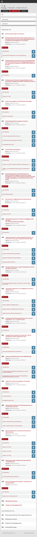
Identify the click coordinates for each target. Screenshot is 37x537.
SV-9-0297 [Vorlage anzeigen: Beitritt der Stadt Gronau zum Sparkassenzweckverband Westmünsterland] (5, 439)
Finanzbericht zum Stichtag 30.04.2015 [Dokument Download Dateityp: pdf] (10, 496)
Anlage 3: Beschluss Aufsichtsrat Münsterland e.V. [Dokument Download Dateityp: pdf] (12, 313)
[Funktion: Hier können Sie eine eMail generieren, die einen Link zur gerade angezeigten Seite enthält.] (2, 15)
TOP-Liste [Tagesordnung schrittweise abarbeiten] (23, 11)
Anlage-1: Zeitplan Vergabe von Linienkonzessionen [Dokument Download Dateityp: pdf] (12, 425)
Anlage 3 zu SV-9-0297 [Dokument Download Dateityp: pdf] (7, 455)
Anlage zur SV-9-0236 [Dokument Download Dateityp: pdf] (7, 214)
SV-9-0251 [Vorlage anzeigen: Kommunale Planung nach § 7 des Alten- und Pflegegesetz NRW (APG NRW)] (5, 228)
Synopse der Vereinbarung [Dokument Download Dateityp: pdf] (8, 116)
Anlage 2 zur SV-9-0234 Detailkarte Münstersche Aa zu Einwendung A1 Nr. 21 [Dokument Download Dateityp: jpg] (16, 169)
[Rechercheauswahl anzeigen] (2, 6)
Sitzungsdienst (30, 533)
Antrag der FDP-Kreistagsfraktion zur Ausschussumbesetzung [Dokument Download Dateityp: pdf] (14, 55)
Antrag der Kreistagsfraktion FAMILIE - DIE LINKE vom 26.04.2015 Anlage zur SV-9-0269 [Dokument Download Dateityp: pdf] (16, 284)
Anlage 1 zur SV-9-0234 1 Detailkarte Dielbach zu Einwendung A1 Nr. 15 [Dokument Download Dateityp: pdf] (16, 164)
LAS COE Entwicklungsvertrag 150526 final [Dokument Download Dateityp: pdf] (11, 476)
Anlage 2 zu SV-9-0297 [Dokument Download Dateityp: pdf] (7, 451)
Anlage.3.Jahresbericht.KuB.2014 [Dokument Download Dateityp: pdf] (9, 262)
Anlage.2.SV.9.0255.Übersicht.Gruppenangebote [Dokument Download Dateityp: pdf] (12, 257)
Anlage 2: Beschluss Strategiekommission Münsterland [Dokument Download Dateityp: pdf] (13, 309)
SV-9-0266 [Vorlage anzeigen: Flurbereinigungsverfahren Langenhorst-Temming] (5, 128)
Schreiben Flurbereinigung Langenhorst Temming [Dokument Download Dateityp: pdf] (12, 140)
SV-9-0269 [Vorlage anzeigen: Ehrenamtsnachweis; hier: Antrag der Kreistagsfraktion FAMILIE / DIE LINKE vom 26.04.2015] (5, 275)
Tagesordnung (14, 11)
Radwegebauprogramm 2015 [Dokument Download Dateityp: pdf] (8, 400)
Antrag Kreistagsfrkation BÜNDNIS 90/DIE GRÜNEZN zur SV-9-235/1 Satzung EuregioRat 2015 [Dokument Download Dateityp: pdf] (15, 372)
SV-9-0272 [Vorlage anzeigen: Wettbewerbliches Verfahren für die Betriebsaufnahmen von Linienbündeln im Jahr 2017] (5, 413)
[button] (33, 52)
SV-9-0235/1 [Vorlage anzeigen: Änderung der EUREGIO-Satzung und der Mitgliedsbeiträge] (6, 363)
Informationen (5, 11)
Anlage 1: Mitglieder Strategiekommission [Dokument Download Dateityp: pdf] (11, 304)
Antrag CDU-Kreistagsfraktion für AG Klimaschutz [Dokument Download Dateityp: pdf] (12, 351)
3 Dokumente (5, 23)
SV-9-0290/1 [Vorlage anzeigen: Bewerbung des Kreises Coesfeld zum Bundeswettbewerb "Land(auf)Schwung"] (6, 468)
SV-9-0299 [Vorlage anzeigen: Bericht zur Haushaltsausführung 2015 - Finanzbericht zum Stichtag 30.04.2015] (5, 488)
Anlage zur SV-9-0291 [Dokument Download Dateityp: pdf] (7, 96)
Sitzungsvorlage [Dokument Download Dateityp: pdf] (6, 51)
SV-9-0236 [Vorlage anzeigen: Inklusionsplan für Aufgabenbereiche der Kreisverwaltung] (5, 206)
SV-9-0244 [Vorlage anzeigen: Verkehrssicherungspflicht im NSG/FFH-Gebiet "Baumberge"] (5, 108)
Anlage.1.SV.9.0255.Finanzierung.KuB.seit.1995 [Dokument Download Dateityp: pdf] (11, 253)
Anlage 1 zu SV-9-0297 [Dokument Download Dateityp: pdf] (7, 447)
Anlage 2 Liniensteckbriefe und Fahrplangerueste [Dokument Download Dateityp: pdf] (12, 421)
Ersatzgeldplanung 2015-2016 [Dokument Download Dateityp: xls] (8, 144)
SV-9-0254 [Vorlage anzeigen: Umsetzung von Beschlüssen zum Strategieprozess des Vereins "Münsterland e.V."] (5, 297)
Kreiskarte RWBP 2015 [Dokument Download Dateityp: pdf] (7, 396)
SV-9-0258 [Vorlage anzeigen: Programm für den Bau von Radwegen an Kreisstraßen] (5, 388)
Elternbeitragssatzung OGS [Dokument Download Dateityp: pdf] (8, 194)
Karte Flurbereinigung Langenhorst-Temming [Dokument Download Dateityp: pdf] (11, 136)
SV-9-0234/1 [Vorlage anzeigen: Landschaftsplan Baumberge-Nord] (6, 156)
